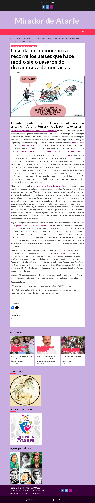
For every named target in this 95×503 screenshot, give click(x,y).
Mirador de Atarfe (47, 20)
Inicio (52, 2)
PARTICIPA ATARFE (17, 351)
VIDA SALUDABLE (33, 488)
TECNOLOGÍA (34, 493)
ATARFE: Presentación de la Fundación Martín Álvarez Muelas (21, 358)
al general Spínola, (64, 253)
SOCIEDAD (40, 490)
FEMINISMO (76, 349)
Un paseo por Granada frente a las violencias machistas (72, 358)
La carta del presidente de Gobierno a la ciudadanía (34, 130)
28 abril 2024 (16, 72)
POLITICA (33, 46)
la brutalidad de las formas (62, 155)
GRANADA (66, 351)
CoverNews (58, 500)
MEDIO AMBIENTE (17, 488)
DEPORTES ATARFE (43, 349)
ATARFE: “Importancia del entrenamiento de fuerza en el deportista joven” (47, 358)
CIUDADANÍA (15, 46)
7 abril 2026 (16, 364)
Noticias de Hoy (25, 46)
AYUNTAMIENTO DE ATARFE (45, 346)
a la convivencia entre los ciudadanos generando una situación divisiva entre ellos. (49, 151)
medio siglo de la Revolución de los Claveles (51, 186)
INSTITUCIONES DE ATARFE (19, 346)
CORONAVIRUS (28, 490)
